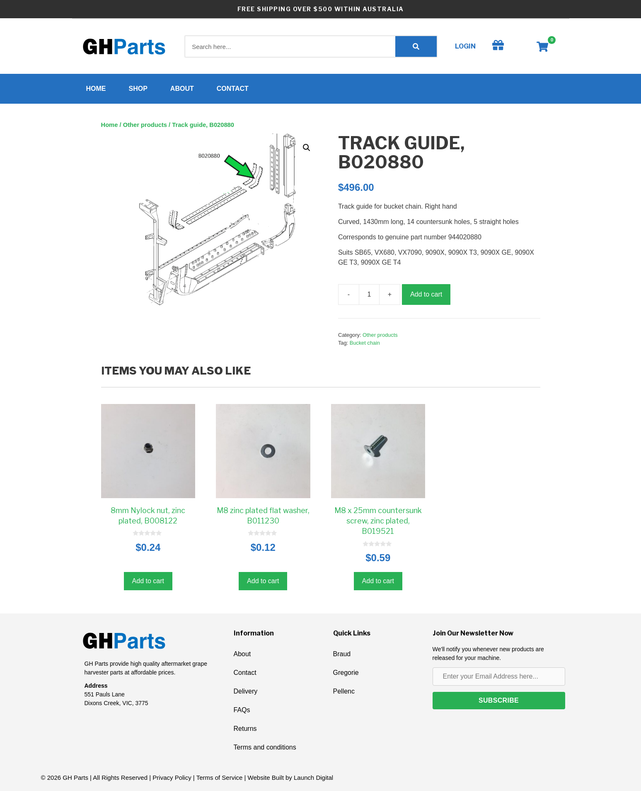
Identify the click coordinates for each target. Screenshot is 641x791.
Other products (145, 125)
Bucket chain (365, 343)
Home (96, 88)
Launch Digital (313, 777)
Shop (138, 88)
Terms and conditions (265, 747)
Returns (245, 728)
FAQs (242, 709)
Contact (233, 88)
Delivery (246, 691)
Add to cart (426, 294)
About (182, 88)
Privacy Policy (171, 777)
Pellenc (344, 691)
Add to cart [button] (148, 580)
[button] (306, 147)
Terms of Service (219, 777)
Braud (342, 653)
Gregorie (346, 672)
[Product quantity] (369, 294)
